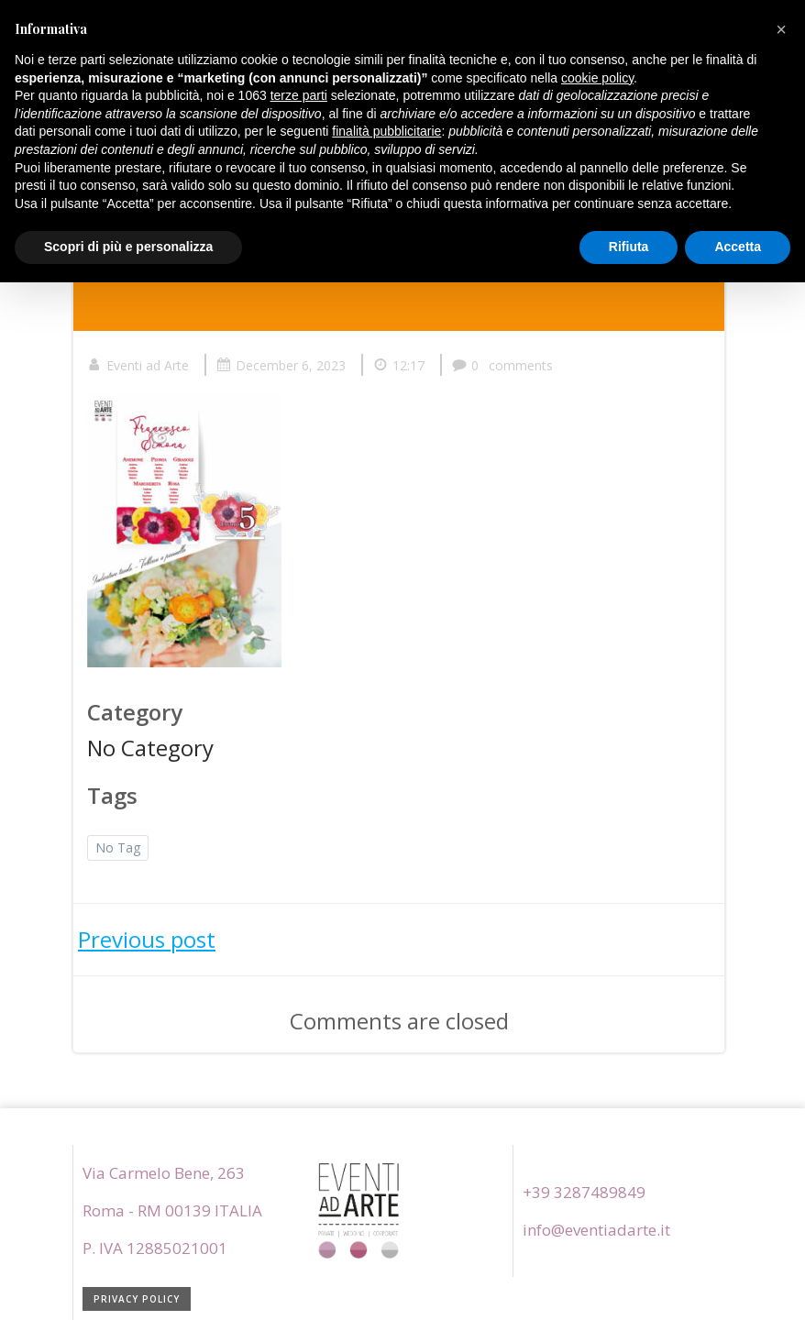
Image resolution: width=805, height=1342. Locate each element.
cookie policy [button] (597, 78)
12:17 (399, 365)
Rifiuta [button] (629, 246)
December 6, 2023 (281, 365)
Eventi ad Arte (138, 365)
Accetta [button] (737, 246)
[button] (781, 29)
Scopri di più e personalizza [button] (128, 246)
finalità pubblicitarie (386, 131)
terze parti (298, 95)
